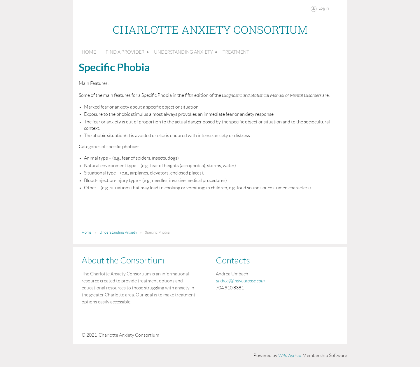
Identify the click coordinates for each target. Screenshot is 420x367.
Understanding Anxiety (118, 232)
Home (87, 232)
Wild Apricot (290, 355)
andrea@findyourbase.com (240, 281)
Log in (323, 8)
